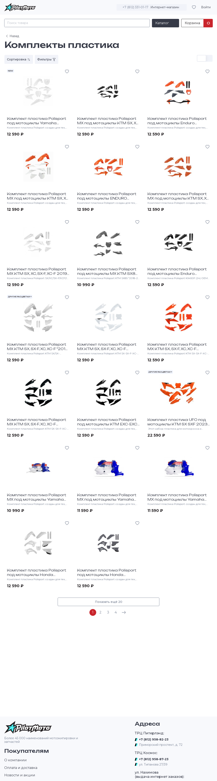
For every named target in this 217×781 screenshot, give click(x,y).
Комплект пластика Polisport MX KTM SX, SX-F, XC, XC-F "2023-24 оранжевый (177, 348)
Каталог (162, 23)
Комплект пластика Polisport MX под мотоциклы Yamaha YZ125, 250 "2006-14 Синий (177, 499)
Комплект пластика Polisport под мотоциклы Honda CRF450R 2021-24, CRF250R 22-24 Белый (36, 576)
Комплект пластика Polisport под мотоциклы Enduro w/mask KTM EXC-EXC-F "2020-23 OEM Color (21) (178, 125)
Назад (12, 36)
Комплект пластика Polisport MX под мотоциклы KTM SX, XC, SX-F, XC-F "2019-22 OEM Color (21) (38, 200)
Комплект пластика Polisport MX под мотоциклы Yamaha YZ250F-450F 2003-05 (106, 499)
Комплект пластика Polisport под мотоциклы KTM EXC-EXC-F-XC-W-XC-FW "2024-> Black (108, 424)
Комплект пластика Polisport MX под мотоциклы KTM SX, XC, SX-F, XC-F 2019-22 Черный (108, 123)
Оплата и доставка (20, 768)
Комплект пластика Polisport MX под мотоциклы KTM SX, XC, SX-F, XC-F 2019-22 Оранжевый (178, 198)
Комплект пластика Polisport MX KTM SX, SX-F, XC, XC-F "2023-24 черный (36, 424)
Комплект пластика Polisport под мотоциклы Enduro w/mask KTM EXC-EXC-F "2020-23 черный (178, 275)
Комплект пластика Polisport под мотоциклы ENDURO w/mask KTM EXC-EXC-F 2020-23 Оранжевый (107, 200)
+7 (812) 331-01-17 (135, 7)
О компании (15, 760)
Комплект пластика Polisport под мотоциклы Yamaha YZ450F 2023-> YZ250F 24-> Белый (36, 125)
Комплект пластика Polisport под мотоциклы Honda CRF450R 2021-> (106, 574)
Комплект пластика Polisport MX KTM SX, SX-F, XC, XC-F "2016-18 (38, 348)
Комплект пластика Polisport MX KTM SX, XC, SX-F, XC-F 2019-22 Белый (37, 273)
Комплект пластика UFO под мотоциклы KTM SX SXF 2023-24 (178, 424)
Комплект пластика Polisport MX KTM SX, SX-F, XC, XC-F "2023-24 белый (106, 348)
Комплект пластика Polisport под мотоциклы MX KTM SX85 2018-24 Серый (107, 273)
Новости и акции (19, 775)
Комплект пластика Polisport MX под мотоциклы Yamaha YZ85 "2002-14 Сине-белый (36, 499)
